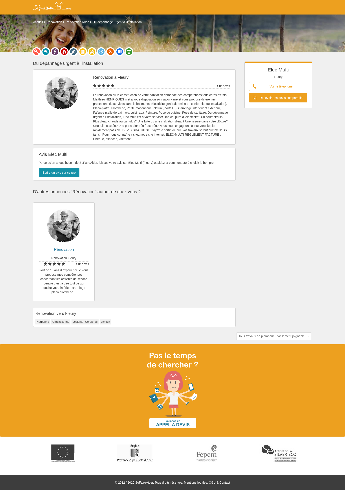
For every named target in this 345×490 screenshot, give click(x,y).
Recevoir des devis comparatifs (278, 98)
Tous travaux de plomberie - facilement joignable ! (272, 336)
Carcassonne (60, 321)
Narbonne (43, 321)
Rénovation (64, 249)
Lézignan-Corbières (85, 321)
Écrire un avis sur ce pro (59, 172)
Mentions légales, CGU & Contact (207, 482)
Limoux (105, 321)
